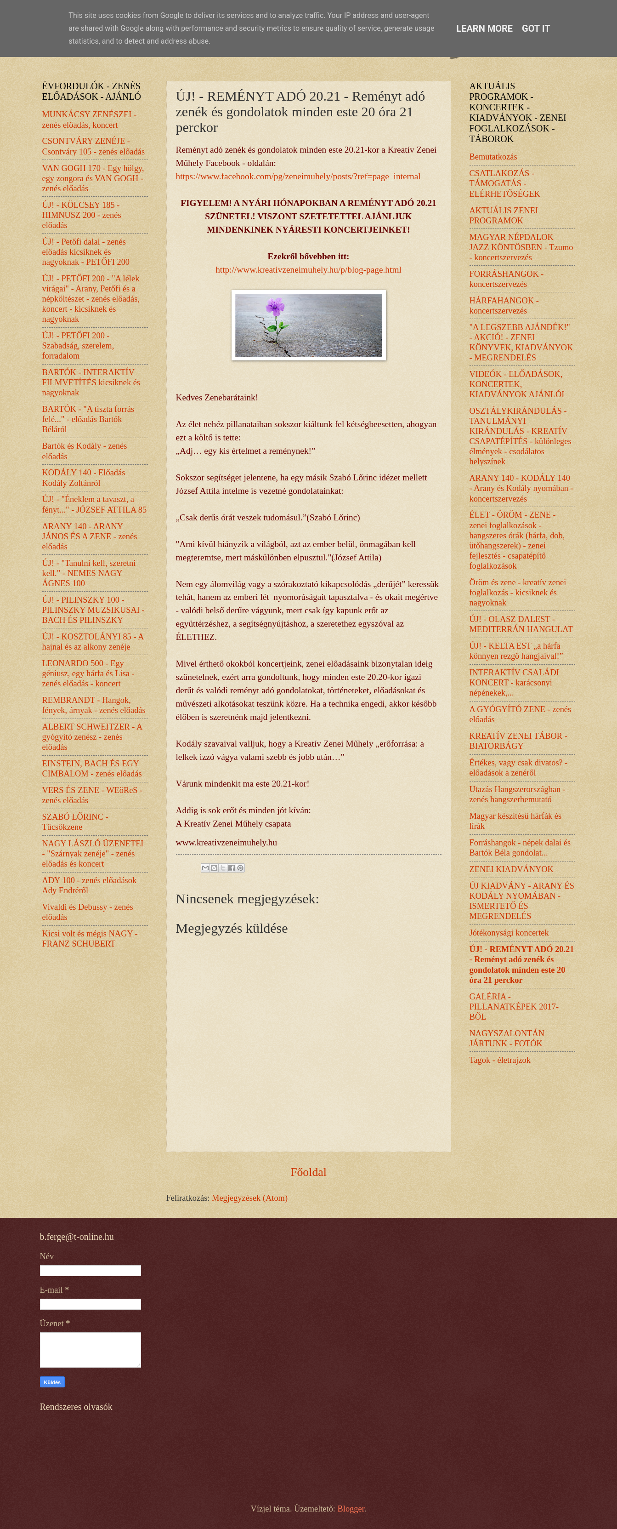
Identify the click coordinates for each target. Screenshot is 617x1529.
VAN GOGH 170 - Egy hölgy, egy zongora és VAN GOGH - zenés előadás (93, 178)
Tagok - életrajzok (500, 1060)
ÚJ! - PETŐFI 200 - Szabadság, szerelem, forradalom (78, 345)
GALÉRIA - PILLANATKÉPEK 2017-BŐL (514, 1006)
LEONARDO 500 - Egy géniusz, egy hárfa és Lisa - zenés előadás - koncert (88, 673)
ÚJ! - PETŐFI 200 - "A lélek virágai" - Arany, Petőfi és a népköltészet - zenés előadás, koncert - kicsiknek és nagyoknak (91, 299)
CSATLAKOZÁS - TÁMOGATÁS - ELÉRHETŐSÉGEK (505, 183)
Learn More (484, 28)
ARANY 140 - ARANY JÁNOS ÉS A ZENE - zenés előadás (89, 536)
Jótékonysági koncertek (509, 932)
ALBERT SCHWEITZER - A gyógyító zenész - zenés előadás (92, 737)
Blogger (351, 1508)
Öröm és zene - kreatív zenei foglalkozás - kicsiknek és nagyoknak (518, 592)
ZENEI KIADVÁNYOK (512, 869)
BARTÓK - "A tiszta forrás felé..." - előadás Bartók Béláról (88, 419)
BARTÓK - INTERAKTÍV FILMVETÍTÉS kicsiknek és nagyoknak (91, 382)
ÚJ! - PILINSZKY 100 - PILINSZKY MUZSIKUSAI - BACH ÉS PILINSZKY (93, 610)
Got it (536, 28)
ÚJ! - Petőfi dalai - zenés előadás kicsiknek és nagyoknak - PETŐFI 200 (86, 252)
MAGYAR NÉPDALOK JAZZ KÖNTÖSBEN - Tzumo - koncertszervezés (521, 247)
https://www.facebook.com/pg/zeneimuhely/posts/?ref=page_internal (298, 176)
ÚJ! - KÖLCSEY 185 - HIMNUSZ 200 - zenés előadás (81, 215)
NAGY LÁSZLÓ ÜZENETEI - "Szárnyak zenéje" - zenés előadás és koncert (93, 853)
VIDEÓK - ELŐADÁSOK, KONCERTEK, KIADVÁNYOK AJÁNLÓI (517, 384)
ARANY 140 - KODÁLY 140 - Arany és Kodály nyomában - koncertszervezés (521, 488)
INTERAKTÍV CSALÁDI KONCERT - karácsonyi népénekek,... (514, 682)
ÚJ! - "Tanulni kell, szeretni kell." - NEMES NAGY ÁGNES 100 (89, 573)
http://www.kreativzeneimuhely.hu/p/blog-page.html (308, 269)
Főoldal (308, 1172)
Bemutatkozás (493, 156)
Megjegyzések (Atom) (250, 1198)
